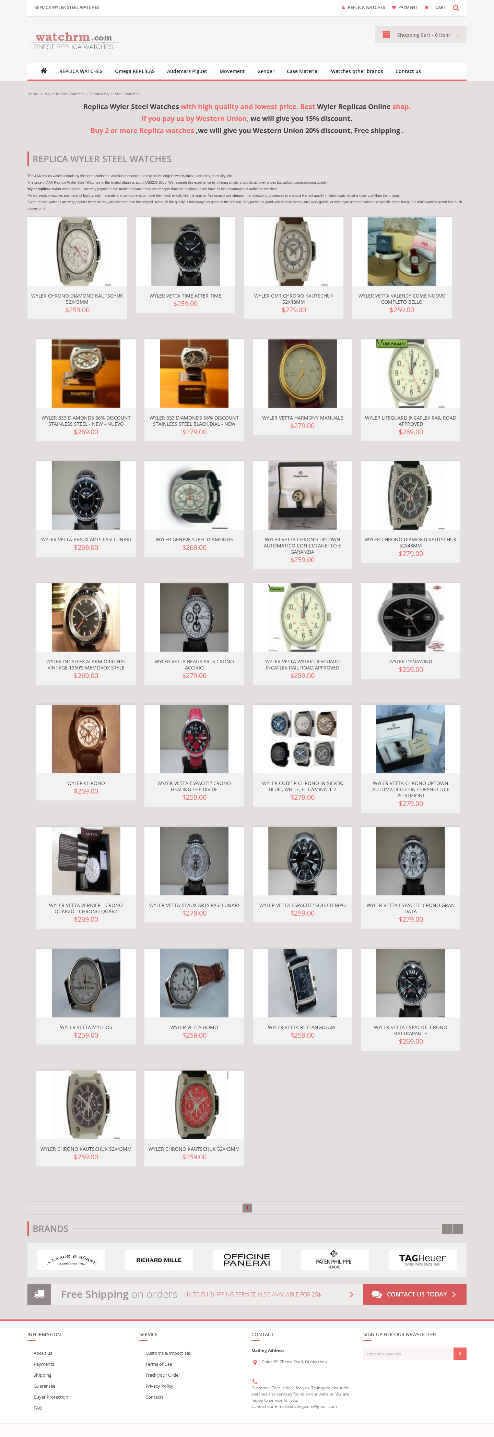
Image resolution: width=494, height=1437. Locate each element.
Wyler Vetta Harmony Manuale (302, 417)
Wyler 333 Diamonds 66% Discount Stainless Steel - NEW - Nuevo (86, 420)
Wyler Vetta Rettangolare (302, 1027)
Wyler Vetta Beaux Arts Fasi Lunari (86, 539)
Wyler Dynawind (410, 661)
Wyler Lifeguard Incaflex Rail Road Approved (410, 420)
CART (440, 7)
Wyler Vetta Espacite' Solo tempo (302, 905)
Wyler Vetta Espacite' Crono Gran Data (411, 908)
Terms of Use (158, 1364)
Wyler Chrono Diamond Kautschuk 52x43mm (77, 298)
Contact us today (415, 1294)
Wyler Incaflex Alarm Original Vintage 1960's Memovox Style (86, 664)
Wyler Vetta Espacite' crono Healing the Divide (194, 786)
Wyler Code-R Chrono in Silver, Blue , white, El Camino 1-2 (302, 786)
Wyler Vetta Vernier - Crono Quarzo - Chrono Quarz (86, 908)
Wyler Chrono (86, 783)
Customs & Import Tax (168, 1353)
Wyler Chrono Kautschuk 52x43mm (86, 1149)
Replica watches (366, 7)
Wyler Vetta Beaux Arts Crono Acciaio (194, 664)
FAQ (38, 1408)
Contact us (408, 71)
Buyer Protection (51, 1397)
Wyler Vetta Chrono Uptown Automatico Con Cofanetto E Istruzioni (410, 789)
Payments (44, 1364)
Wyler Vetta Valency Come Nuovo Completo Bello (402, 298)
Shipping (42, 1375)
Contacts (154, 1397)
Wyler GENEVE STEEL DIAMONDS (194, 539)
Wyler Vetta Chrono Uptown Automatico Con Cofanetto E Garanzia (302, 545)
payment (407, 7)
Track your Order (162, 1375)
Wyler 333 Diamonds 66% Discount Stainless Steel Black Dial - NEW (194, 420)
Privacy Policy (159, 1386)
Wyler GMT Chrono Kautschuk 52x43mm (293, 298)
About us (43, 1353)
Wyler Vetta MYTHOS (86, 1027)
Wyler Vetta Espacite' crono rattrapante (410, 1030)
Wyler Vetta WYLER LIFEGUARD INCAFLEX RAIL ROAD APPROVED (302, 664)
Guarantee (44, 1386)
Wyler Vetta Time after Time (185, 295)
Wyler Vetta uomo (194, 1027)
